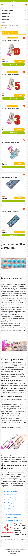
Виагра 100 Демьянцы (10, 494)
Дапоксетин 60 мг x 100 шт (10, 40)
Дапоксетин (12, 313)
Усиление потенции (7, 10)
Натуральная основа (7, 16)
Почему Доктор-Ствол (13, 25)
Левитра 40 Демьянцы (10, 517)
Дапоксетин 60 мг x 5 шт (10, 177)
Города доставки (5, 27)
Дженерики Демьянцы (10, 491)
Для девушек (5, 19)
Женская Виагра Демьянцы (11, 506)
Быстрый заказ (13, 64)
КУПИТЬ (19, 61)
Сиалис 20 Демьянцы (10, 509)
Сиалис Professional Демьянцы (12, 514)
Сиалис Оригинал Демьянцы (12, 511)
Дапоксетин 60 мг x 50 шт (10, 74)
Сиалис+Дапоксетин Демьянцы (13, 520)
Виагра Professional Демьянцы (12, 500)
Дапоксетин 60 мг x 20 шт (10, 143)
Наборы (4, 22)
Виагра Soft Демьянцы (10, 503)
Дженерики (4, 25)
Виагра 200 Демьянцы (10, 497)
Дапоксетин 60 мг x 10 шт (10, 211)
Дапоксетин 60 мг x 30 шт (10, 109)
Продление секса (6, 13)
